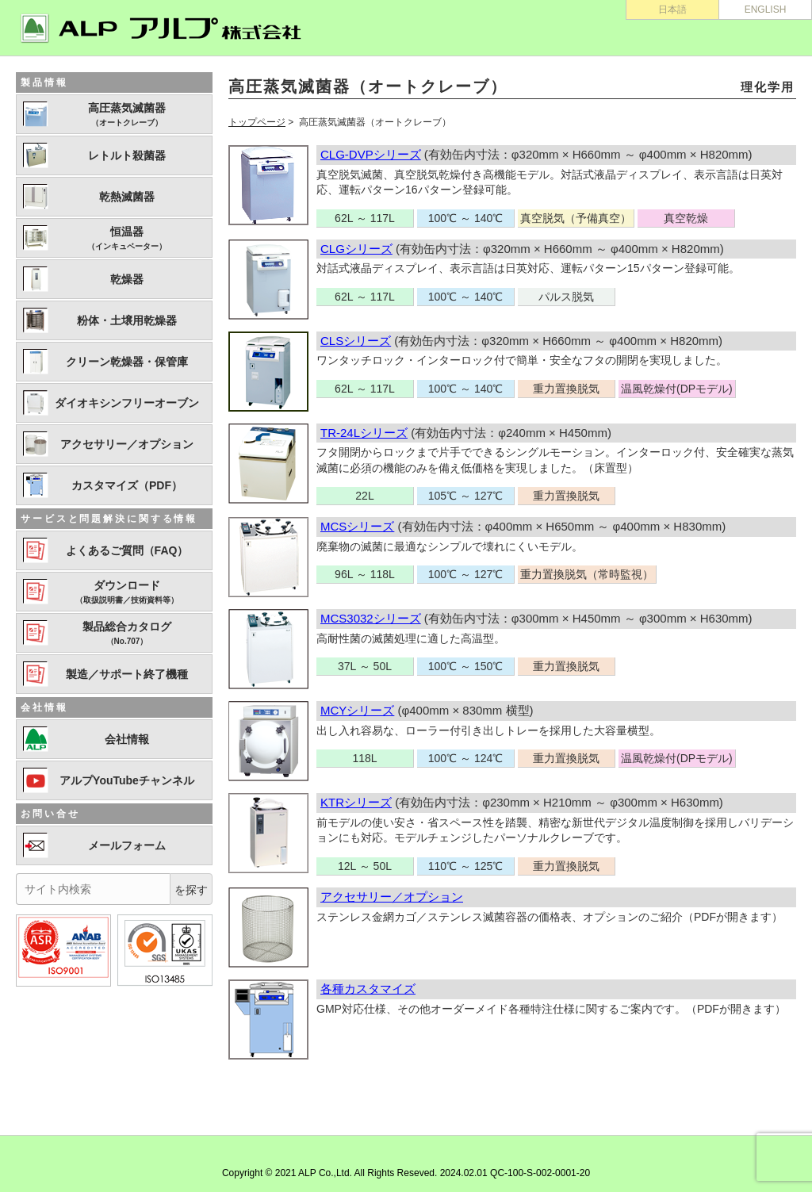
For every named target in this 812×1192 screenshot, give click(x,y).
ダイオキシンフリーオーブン (127, 403)
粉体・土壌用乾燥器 (127, 320)
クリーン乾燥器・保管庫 (127, 361)
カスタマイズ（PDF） (126, 485)
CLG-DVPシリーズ (370, 154)
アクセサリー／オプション (391, 896)
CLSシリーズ (355, 340)
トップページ (256, 122)
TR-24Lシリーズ (364, 432)
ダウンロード (126, 592)
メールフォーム (127, 845)
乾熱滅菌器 (127, 196)
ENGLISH (766, 9)
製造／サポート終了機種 (127, 674)
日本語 (672, 9)
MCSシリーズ (357, 526)
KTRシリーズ (356, 802)
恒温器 (127, 238)
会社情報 (127, 739)
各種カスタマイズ (368, 988)
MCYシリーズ (357, 710)
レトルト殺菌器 (127, 155)
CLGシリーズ (356, 248)
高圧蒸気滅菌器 (127, 115)
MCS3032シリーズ (370, 618)
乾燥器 (127, 279)
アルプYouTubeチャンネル (126, 780)
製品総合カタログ (126, 633)
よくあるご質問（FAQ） (127, 550)
